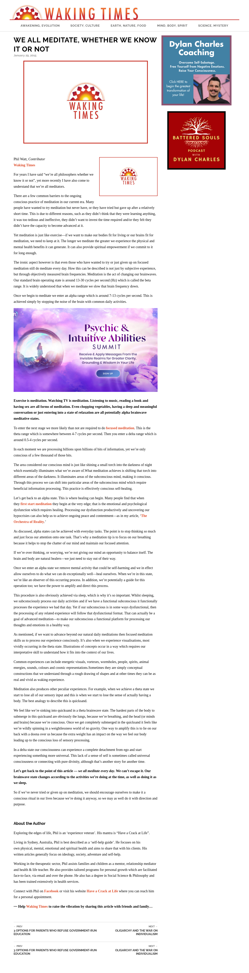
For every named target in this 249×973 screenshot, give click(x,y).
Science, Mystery (213, 25)
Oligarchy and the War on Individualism (129, 930)
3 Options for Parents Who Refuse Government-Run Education (57, 930)
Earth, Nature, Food (128, 25)
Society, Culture (85, 25)
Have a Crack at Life (102, 891)
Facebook (51, 891)
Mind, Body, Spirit (172, 25)
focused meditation (120, 428)
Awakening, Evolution (40, 25)
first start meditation (36, 504)
